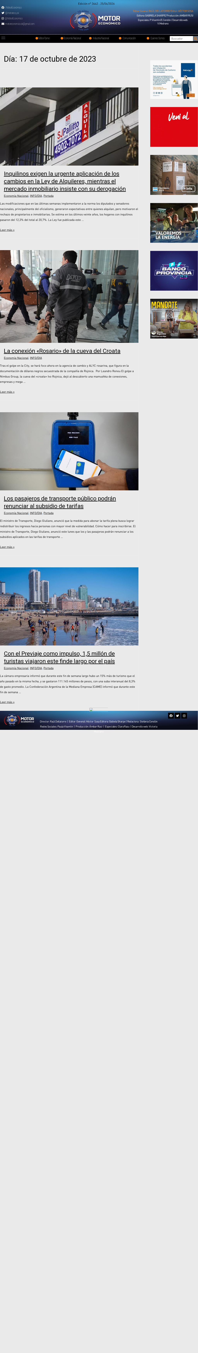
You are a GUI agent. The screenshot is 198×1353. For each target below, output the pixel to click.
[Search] (195, 38)
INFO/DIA (36, 195)
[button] (163, 11)
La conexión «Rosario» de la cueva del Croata (62, 350)
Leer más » (7, 230)
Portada (49, 195)
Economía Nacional (16, 195)
